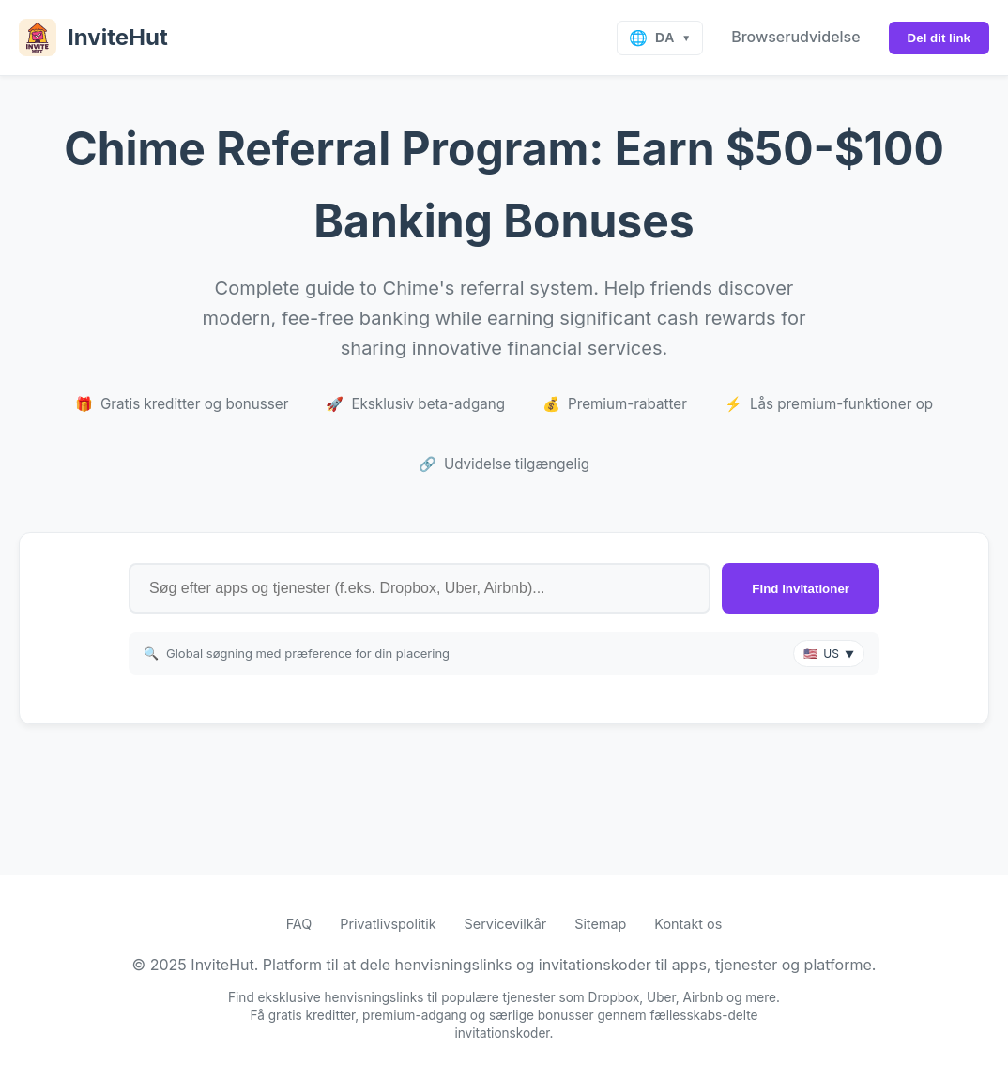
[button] (828, 653)
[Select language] (660, 38)
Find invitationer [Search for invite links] (800, 589)
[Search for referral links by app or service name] (419, 588)
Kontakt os (688, 924)
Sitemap (600, 924)
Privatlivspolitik (387, 924)
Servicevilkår (506, 924)
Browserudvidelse (795, 36)
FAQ (299, 924)
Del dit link (939, 38)
